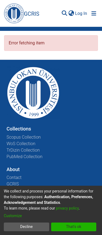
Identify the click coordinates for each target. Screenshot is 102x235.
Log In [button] (81, 13)
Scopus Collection (24, 137)
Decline (26, 226)
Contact (14, 177)
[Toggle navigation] (94, 13)
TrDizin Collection (23, 150)
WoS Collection (21, 143)
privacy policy (67, 208)
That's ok (73, 226)
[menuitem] (71, 13)
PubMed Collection (24, 156)
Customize (13, 216)
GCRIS (13, 184)
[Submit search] (64, 13)
